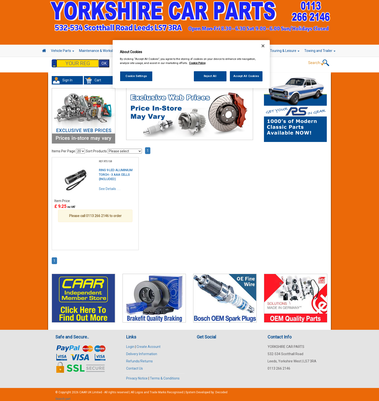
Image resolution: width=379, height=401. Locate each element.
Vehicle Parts (62, 51)
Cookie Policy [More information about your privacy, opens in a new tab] (197, 63)
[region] (191, 64)
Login (130, 344)
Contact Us (134, 366)
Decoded (221, 390)
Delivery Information (141, 351)
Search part (63, 396)
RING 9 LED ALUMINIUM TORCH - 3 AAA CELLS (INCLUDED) (115, 172)
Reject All (210, 76)
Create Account (148, 344)
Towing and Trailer (319, 51)
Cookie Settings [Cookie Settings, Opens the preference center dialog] (136, 76)
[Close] (263, 46)
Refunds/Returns (139, 359)
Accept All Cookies (246, 76)
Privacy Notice (137, 376)
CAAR (83, 390)
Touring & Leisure (284, 51)
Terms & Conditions (165, 376)
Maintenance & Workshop (100, 51)
